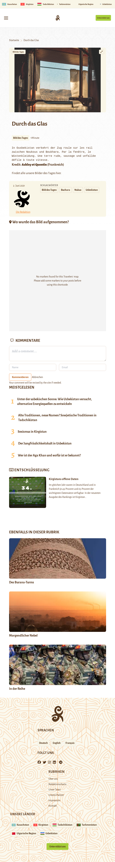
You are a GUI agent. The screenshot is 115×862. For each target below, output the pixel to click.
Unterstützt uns (103, 18)
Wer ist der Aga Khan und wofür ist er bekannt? (49, 455)
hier (58, 173)
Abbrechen (37, 377)
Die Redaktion (23, 212)
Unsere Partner (56, 795)
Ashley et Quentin (34, 164)
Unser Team (54, 789)
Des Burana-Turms (21, 582)
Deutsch (43, 743)
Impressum (54, 800)
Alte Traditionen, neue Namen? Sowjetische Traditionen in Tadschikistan (57, 418)
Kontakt (52, 805)
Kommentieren (20, 377)
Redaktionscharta (57, 784)
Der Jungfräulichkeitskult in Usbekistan (45, 443)
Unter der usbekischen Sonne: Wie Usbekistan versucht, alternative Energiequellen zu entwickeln (54, 401)
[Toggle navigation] (6, 18)
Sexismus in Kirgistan (32, 431)
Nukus (77, 190)
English (57, 743)
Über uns (53, 778)
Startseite (14, 40)
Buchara (65, 190)
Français (69, 743)
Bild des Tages (18, 52)
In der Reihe (17, 688)
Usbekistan (92, 190)
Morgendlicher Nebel (23, 635)
